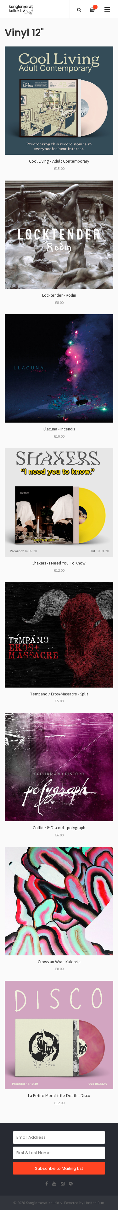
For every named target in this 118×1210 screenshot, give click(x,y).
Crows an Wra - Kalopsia (59, 961)
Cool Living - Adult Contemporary (59, 161)
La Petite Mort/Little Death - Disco (59, 1095)
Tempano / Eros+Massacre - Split (59, 694)
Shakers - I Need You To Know (59, 563)
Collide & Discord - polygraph (59, 827)
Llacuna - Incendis (59, 429)
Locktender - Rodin (59, 295)
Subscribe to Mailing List (59, 1168)
